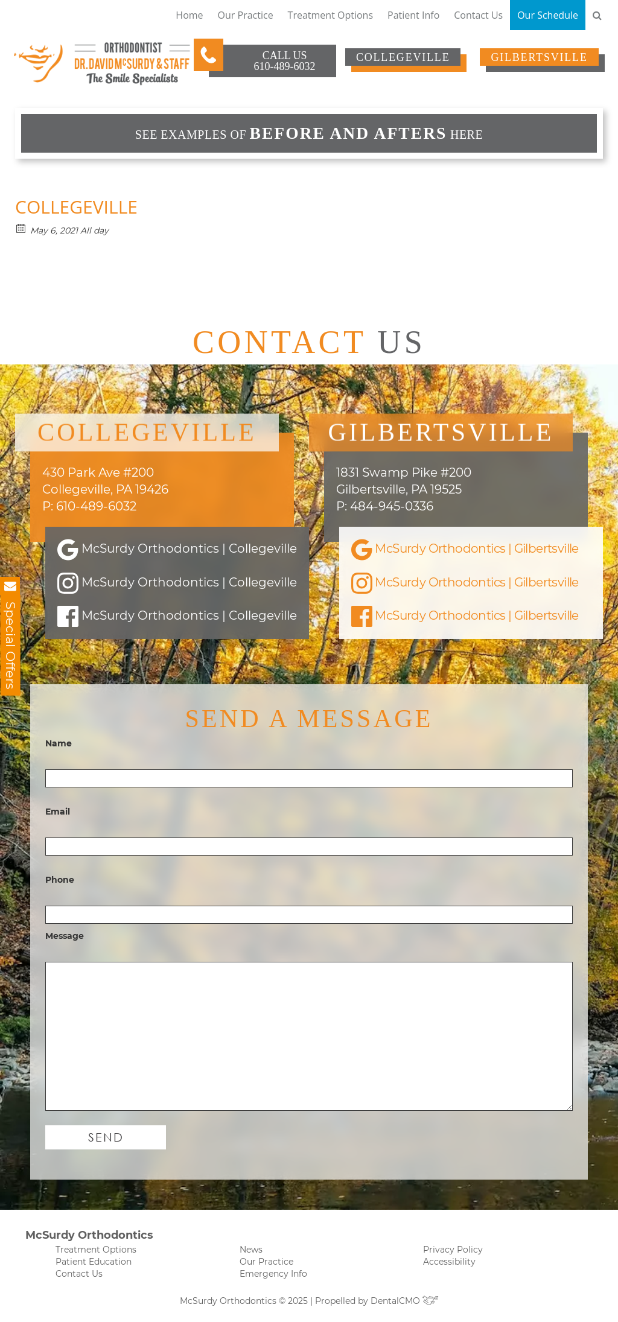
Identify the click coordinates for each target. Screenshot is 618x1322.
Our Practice (245, 15)
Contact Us (478, 15)
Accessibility (449, 1261)
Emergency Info (273, 1273)
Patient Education (94, 1261)
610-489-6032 (285, 66)
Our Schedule (547, 15)
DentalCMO (405, 1300)
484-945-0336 (391, 506)
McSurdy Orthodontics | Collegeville (177, 550)
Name (58, 743)
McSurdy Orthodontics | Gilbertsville (465, 550)
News (251, 1249)
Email (57, 811)
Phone (59, 879)
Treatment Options (330, 15)
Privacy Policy (453, 1249)
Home (189, 15)
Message (64, 935)
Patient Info (413, 15)
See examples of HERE (309, 133)
